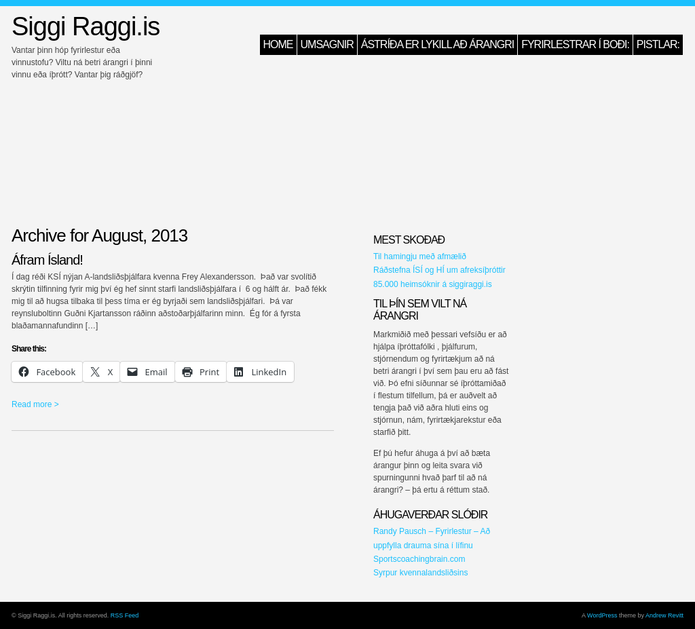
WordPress (602, 615)
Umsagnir (327, 44)
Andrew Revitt (664, 615)
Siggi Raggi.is (85, 26)
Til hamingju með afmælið (419, 256)
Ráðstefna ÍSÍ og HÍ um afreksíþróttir (439, 270)
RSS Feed (125, 615)
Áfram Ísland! (47, 259)
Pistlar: (658, 44)
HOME (278, 44)
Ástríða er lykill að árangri (437, 44)
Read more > (35, 404)
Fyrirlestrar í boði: (575, 44)
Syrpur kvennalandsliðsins (420, 572)
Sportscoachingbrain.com (419, 559)
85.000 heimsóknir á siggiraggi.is (432, 284)
